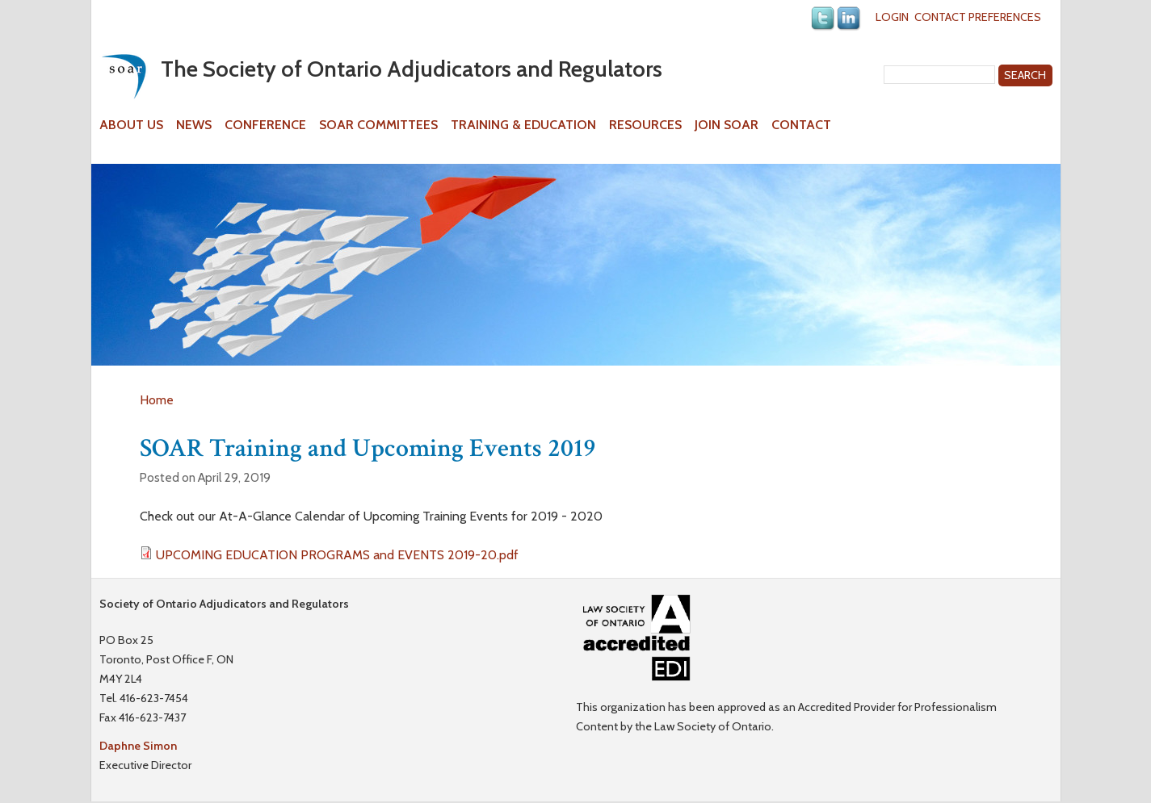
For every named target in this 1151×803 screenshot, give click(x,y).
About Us (131, 125)
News (194, 125)
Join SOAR (726, 125)
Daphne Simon (138, 745)
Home (157, 400)
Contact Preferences (977, 17)
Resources (645, 125)
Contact (801, 125)
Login (892, 17)
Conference (265, 125)
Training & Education (523, 125)
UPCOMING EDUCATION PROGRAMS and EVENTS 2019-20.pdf (337, 555)
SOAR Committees (378, 125)
